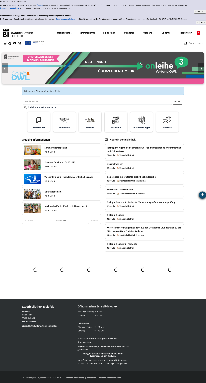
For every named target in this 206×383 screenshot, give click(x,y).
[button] (64, 33)
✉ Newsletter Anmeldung (110, 377)
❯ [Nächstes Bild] (201, 68)
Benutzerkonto (196, 43)
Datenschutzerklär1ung (9, 8)
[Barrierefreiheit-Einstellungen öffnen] (202, 195)
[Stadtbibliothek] (18, 32)
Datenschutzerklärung (74, 377)
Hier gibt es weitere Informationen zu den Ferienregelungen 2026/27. (103, 354)
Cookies (40, 5)
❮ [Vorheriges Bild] (4, 68)
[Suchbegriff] (97, 101)
